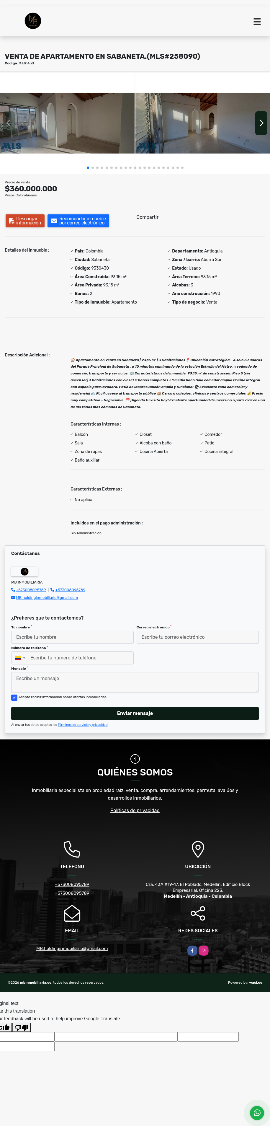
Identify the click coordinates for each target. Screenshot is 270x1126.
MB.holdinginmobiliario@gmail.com (47, 597)
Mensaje (19, 668)
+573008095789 (31, 590)
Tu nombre (21, 627)
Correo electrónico (154, 627)
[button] (88, 168)
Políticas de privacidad (135, 810)
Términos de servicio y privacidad (83, 725)
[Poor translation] (21, 1027)
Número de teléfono (29, 648)
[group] (67, 123)
